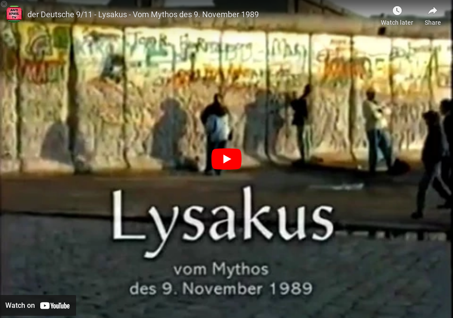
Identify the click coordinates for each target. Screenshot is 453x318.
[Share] (432, 13)
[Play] (226, 159)
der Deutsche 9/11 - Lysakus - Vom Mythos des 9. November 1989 (143, 14)
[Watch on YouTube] (38, 305)
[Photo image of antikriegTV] (14, 14)
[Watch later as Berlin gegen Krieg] (397, 13)
